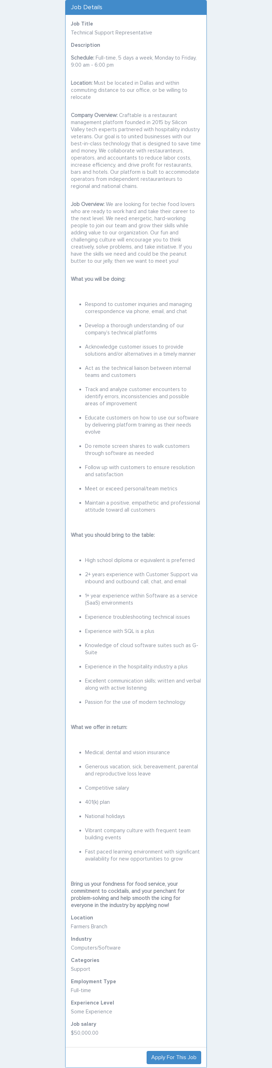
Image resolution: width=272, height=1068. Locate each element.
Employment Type (93, 981)
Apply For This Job (174, 1057)
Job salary (83, 1024)
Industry (81, 939)
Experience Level (92, 1003)
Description (85, 45)
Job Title (82, 24)
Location (82, 917)
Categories (85, 960)
